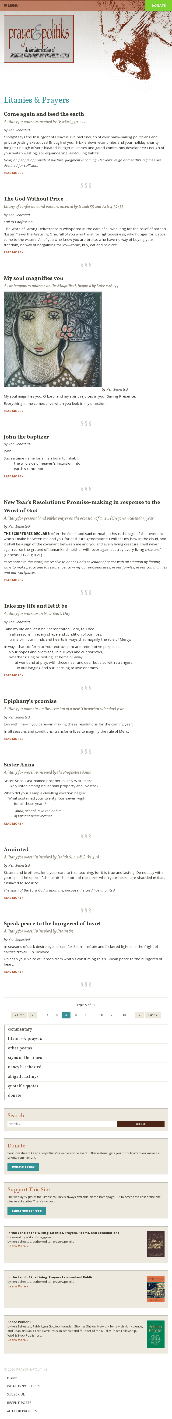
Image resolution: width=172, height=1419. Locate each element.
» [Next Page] (140, 1015)
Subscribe (16, 1394)
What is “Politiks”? (23, 1386)
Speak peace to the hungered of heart (52, 924)
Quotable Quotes (23, 1086)
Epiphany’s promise (30, 701)
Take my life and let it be (35, 606)
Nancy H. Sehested (25, 1067)
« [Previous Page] (32, 1015)
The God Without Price (33, 199)
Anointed (16, 850)
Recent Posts (19, 1402)
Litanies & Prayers (25, 1039)
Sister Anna (19, 765)
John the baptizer (26, 437)
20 (112, 1015)
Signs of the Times (25, 1058)
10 (101, 1015)
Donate (159, 5)
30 (124, 1015)
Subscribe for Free (27, 1210)
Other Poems (20, 1048)
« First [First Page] (19, 1015)
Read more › (13, 173)
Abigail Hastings (23, 1077)
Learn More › (17, 1246)
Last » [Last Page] (153, 1015)
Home (12, 1377)
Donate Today (23, 1166)
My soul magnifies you (33, 278)
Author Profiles (22, 1411)
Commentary (20, 1029)
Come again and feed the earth (44, 114)
